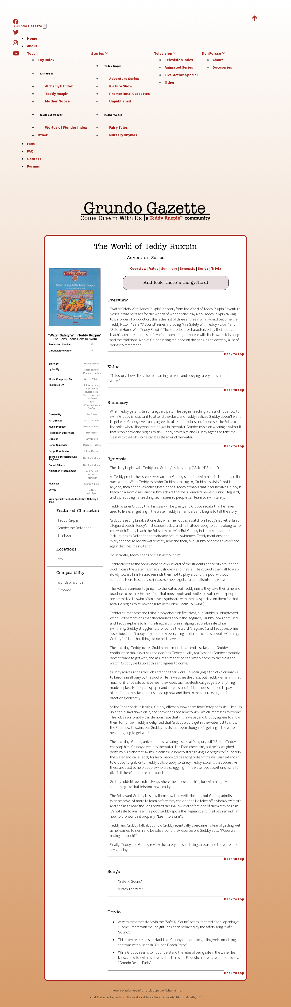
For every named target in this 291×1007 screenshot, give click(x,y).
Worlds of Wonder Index (66, 127)
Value (154, 268)
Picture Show (120, 86)
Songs (203, 268)
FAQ (30, 151)
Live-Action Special (181, 75)
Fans (31, 143)
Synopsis (187, 268)
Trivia (216, 268)
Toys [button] (33, 53)
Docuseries (222, 67)
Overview (138, 268)
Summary (169, 268)
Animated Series (179, 67)
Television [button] (165, 53)
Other (43, 135)
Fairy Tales (118, 127)
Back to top (234, 354)
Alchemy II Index (59, 86)
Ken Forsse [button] (213, 53)
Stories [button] (100, 53)
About (32, 46)
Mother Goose (57, 101)
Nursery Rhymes (123, 135)
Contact (34, 158)
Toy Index (46, 59)
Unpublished (120, 101)
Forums (33, 166)
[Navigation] (45, 26)
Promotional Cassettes (129, 93)
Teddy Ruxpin (56, 93)
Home (32, 38)
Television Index (179, 59)
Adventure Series (124, 78)
